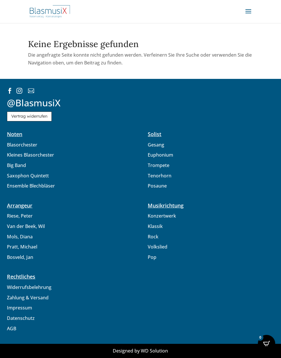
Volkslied (157, 247)
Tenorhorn (159, 175)
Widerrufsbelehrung (29, 287)
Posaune (157, 186)
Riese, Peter (20, 216)
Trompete (158, 165)
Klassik (155, 226)
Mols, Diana (20, 236)
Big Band (16, 165)
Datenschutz (21, 318)
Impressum (19, 308)
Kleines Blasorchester (30, 155)
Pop (152, 257)
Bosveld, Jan (20, 257)
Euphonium (160, 155)
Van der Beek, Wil (26, 226)
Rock (153, 236)
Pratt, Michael (22, 247)
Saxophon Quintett (28, 175)
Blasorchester (22, 145)
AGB (11, 328)
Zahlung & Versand (28, 297)
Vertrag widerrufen (29, 116)
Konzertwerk (162, 216)
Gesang (156, 145)
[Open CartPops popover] (266, 343)
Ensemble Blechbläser (31, 186)
